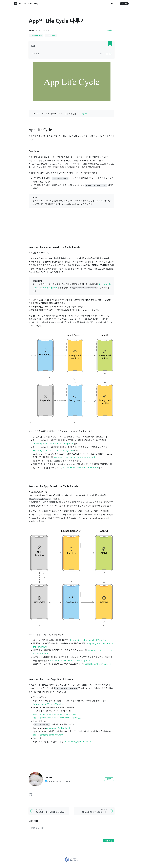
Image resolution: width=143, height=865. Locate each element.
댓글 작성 (108, 841)
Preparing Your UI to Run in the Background (53, 451)
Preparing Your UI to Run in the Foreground (53, 444)
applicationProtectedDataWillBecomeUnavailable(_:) (57, 718)
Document (51, 35)
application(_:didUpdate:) (58, 728)
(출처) (84, 114)
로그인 (124, 3)
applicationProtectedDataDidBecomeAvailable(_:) (55, 714)
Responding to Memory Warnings (48, 704)
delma (31, 30)
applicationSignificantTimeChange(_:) (50, 735)
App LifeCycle (36, 35)
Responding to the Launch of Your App (81, 468)
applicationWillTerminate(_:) (98, 664)
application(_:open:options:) (78, 742)
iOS (33, 45)
